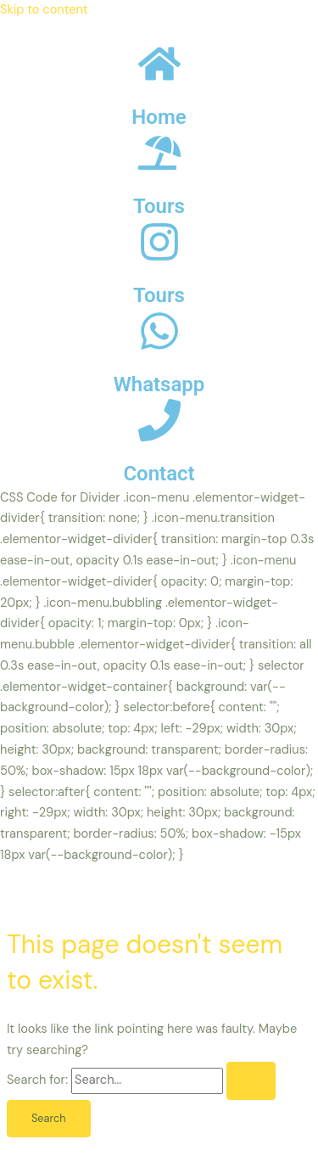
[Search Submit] (251, 1081)
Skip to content (44, 10)
